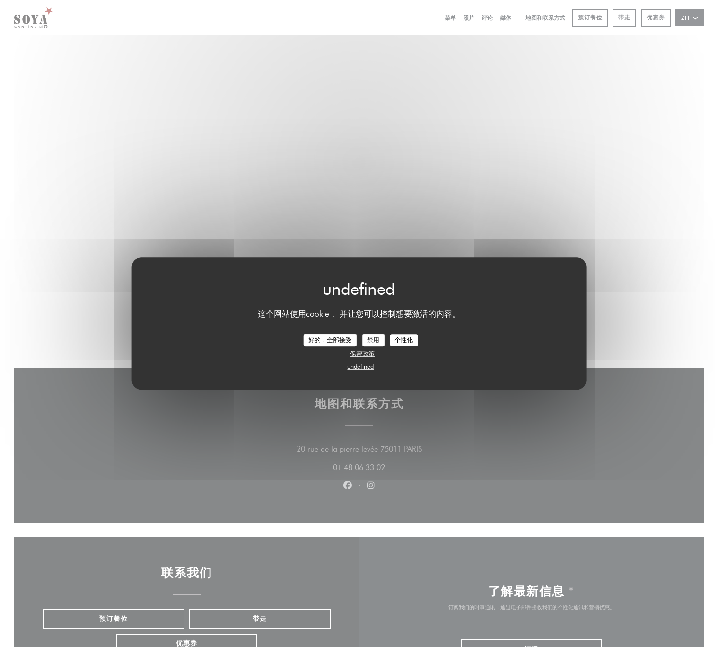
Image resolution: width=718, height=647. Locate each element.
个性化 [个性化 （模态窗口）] (403, 340)
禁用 (373, 340)
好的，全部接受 (329, 340)
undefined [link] (360, 366)
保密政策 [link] (362, 353)
